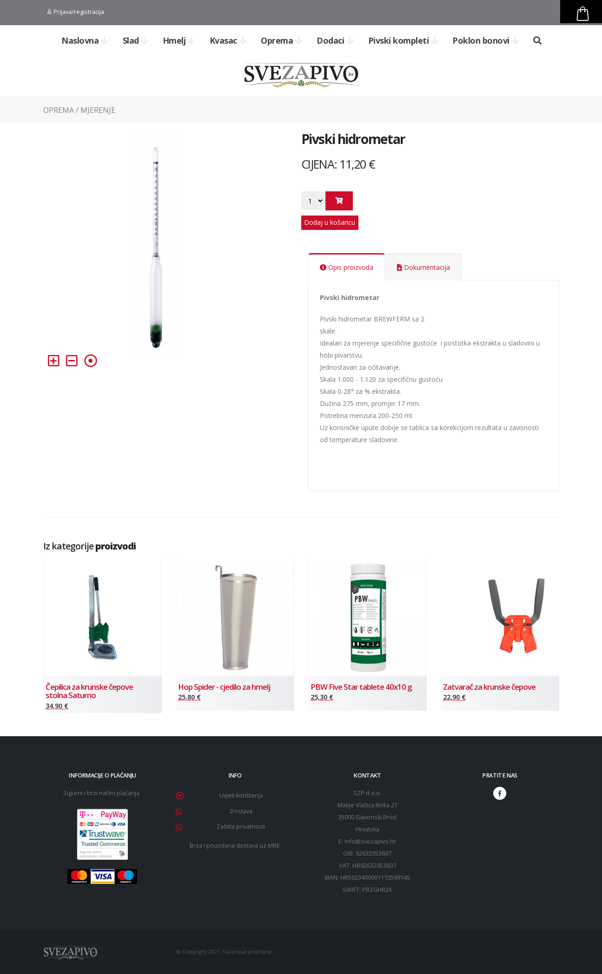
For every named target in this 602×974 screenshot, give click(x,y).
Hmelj (179, 40)
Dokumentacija (423, 267)
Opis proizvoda (346, 267)
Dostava (241, 811)
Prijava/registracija (75, 12)
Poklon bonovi (485, 40)
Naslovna (84, 40)
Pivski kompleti (403, 40)
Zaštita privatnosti (241, 826)
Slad (136, 40)
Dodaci (335, 40)
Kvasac (228, 40)
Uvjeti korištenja (241, 795)
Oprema (282, 40)
